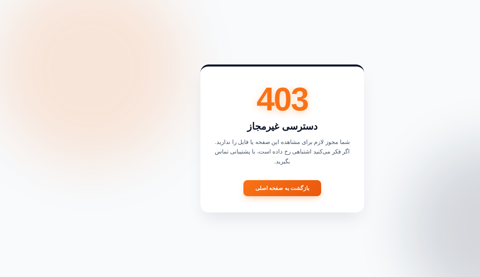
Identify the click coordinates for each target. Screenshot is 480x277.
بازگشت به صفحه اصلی (240, 188)
